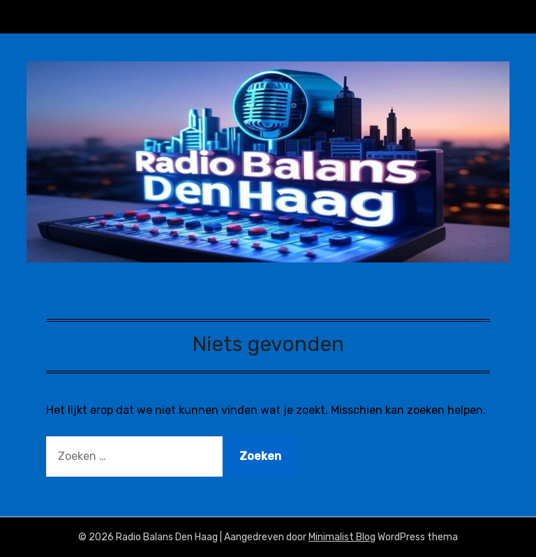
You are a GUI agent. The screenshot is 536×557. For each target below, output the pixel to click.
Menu (495, 16)
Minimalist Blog (341, 537)
